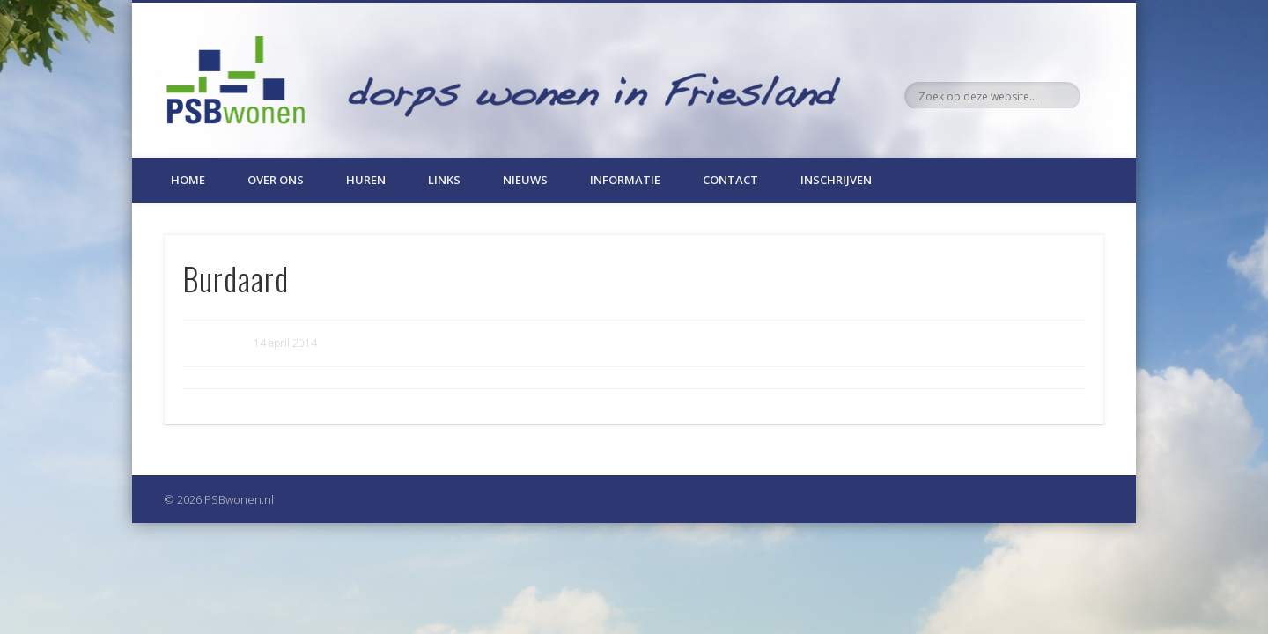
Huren (366, 180)
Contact (730, 180)
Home (188, 180)
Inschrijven (836, 180)
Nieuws (525, 180)
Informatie (625, 180)
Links (444, 180)
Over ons (275, 180)
